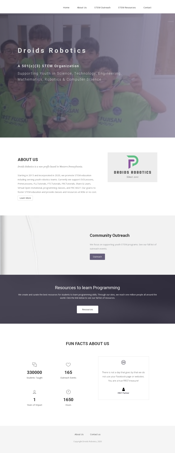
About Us (82, 7)
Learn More (25, 198)
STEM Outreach (102, 7)
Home (66, 7)
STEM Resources (127, 7)
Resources (87, 309)
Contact (147, 7)
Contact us (95, 434)
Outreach (97, 256)
